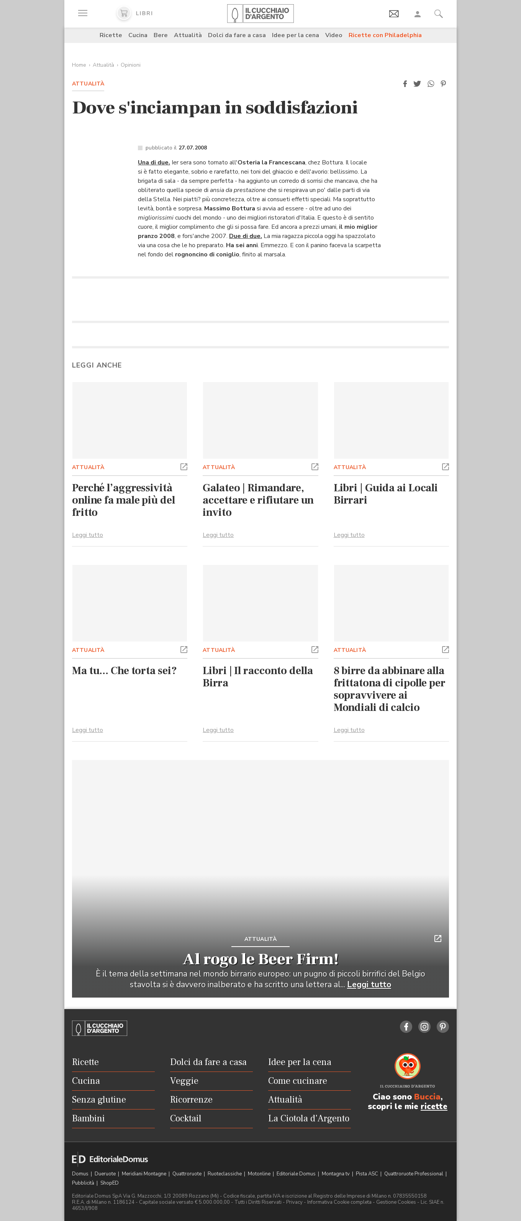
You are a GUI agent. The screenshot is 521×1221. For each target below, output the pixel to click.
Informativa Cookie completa (339, 1202)
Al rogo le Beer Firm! (260, 959)
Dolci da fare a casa (237, 35)
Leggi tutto (87, 535)
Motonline (260, 1173)
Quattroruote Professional (414, 1173)
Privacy (294, 1202)
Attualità (188, 35)
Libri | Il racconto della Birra (258, 677)
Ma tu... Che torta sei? (124, 671)
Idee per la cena (295, 35)
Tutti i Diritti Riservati (258, 1202)
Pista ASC (367, 1173)
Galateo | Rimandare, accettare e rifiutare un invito (258, 500)
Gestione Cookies (396, 1202)
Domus (81, 1173)
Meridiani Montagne (144, 1173)
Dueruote (106, 1173)
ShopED (109, 1183)
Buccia (427, 1096)
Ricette (111, 35)
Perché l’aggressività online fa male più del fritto (123, 500)
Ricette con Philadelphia (385, 35)
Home (79, 65)
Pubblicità (83, 1183)
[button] (405, 83)
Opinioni (131, 65)
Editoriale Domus (297, 1173)
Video (333, 35)
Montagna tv (336, 1173)
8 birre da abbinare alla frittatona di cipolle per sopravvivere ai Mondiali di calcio (390, 689)
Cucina (137, 35)
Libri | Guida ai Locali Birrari (386, 494)
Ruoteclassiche (225, 1173)
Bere (161, 35)
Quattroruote (187, 1173)
